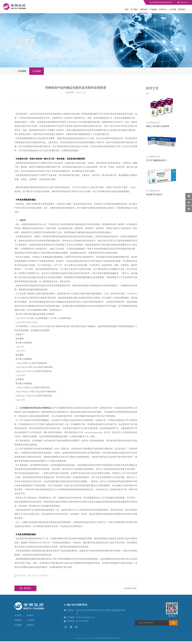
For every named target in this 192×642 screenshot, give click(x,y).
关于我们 (134, 9)
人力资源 (172, 9)
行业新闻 (36, 71)
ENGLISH (182, 2)
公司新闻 (22, 71)
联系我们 (182, 9)
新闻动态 (144, 9)
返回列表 (25, 589)
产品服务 (153, 9)
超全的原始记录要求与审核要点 (129, 590)
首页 (126, 9)
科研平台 (163, 9)
